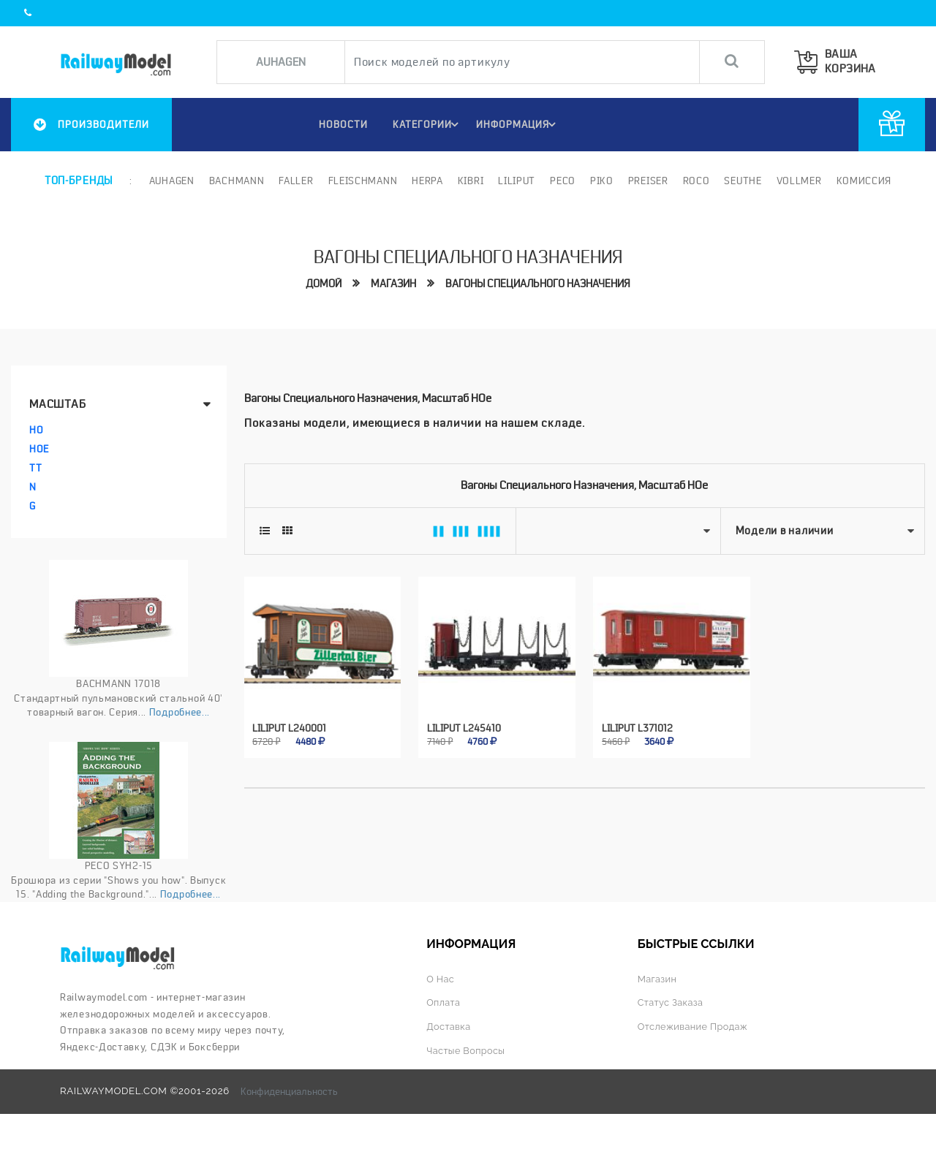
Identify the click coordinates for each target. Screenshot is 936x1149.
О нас (440, 978)
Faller (295, 180)
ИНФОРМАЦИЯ (518, 124)
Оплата (443, 1002)
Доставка (449, 1026)
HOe (39, 449)
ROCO (695, 180)
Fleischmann (361, 180)
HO (36, 430)
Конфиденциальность (289, 1091)
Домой (323, 283)
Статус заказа (672, 1002)
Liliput (516, 180)
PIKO (600, 180)
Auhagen (170, 180)
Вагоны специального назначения (537, 283)
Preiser (647, 180)
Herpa (426, 180)
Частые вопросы (466, 1050)
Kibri (469, 180)
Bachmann (235, 180)
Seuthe (741, 180)
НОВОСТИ (338, 124)
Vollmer (797, 180)
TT (35, 468)
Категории (426, 124)
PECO (561, 180)
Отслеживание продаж (695, 1026)
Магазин (393, 283)
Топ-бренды (78, 180)
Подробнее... (179, 712)
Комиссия (863, 180)
